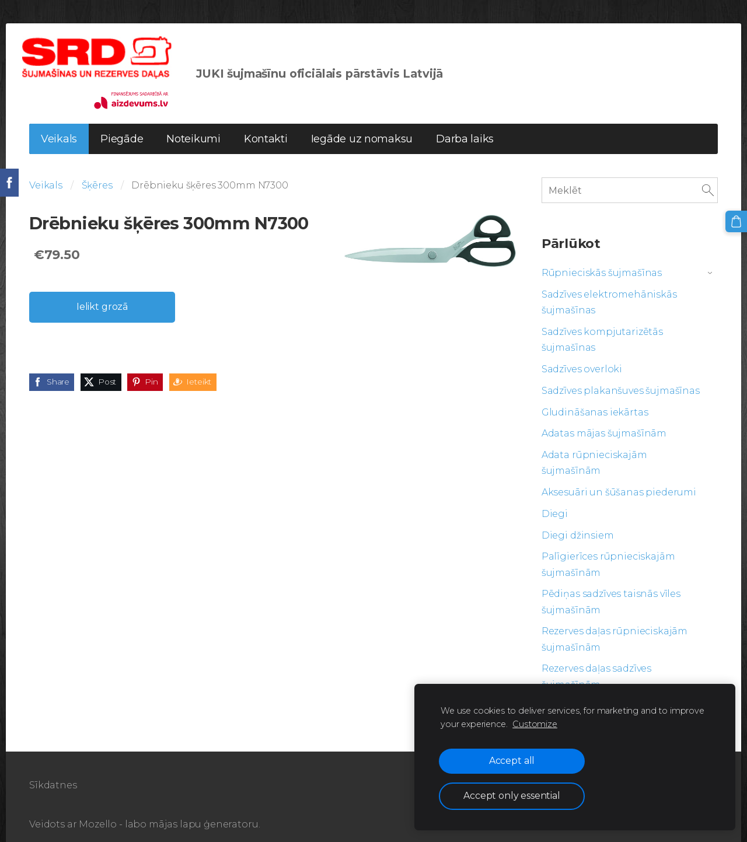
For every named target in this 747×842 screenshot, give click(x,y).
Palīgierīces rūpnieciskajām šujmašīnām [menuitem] (608, 550)
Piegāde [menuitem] (121, 125)
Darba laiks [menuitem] (465, 125)
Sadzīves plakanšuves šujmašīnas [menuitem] (621, 377)
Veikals (45, 171)
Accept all (512, 760)
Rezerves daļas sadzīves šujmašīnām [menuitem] (596, 662)
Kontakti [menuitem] (266, 125)
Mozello (98, 810)
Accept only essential (511, 795)
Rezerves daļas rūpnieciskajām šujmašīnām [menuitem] (614, 625)
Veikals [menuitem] (59, 125)
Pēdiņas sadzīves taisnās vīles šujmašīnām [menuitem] (611, 588)
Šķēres (97, 171)
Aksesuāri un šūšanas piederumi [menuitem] (619, 478)
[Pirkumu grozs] (737, 220)
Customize (534, 724)
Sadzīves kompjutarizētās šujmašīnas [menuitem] (602, 326)
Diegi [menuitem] (555, 500)
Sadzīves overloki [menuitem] (582, 355)
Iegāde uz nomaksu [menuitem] (362, 125)
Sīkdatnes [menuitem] (53, 771)
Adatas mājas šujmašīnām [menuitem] (604, 419)
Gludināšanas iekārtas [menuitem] (595, 398)
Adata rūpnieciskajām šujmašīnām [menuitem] (594, 449)
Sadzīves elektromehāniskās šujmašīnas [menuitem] (609, 288)
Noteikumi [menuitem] (193, 125)
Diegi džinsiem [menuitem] (578, 521)
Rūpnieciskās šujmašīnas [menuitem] (602, 259)
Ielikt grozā (102, 293)
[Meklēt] (630, 176)
